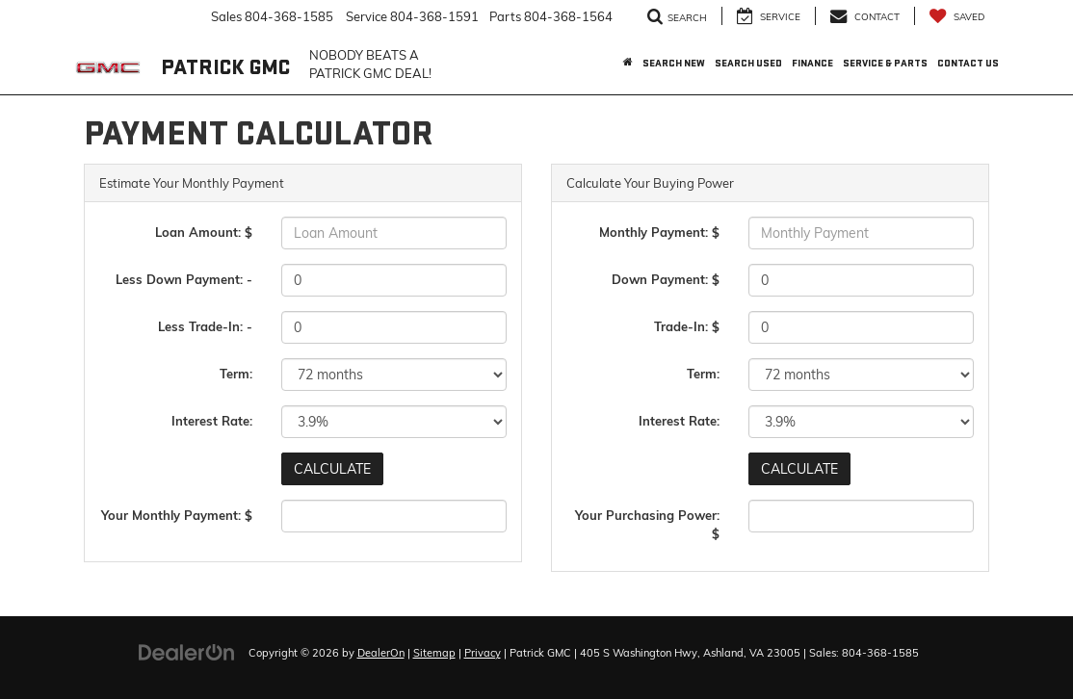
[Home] (628, 63)
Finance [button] (812, 63)
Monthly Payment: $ (659, 232)
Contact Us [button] (968, 63)
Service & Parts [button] (885, 63)
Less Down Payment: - (184, 279)
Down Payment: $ (666, 279)
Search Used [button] (748, 63)
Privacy (482, 653)
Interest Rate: (211, 420)
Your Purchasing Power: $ (647, 524)
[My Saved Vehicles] (956, 16)
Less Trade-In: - (205, 326)
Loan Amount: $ (203, 232)
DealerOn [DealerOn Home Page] (381, 653)
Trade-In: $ (687, 326)
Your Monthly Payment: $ (176, 515)
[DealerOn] (187, 652)
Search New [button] (673, 63)
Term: (236, 373)
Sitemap (434, 653)
